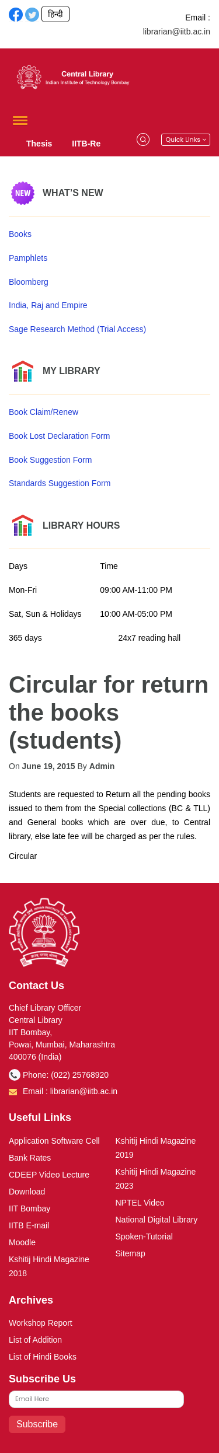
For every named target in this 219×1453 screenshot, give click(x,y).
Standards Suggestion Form (59, 483)
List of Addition (35, 1339)
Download (27, 1191)
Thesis (39, 143)
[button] (18, 120)
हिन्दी (55, 14)
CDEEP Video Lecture (49, 1174)
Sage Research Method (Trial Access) (77, 329)
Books (20, 234)
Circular (23, 856)
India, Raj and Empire (48, 305)
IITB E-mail (29, 1225)
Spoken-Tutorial (144, 1236)
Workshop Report (40, 1323)
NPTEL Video (140, 1202)
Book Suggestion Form (50, 459)
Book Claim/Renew (43, 412)
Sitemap (130, 1253)
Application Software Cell (54, 1140)
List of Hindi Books (43, 1356)
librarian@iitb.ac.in (176, 31)
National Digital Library (157, 1219)
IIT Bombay (29, 1208)
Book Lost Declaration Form (59, 436)
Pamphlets (28, 258)
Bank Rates (30, 1157)
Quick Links (185, 139)
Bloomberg (28, 282)
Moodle (22, 1242)
